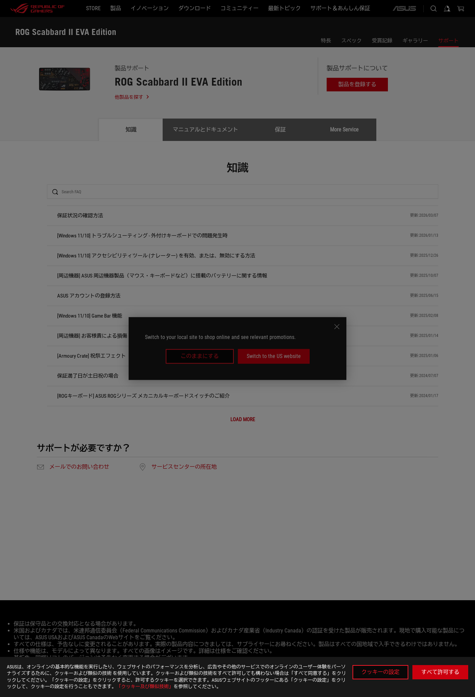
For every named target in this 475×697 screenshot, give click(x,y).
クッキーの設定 (380, 672)
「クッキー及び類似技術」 (145, 686)
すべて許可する (440, 672)
